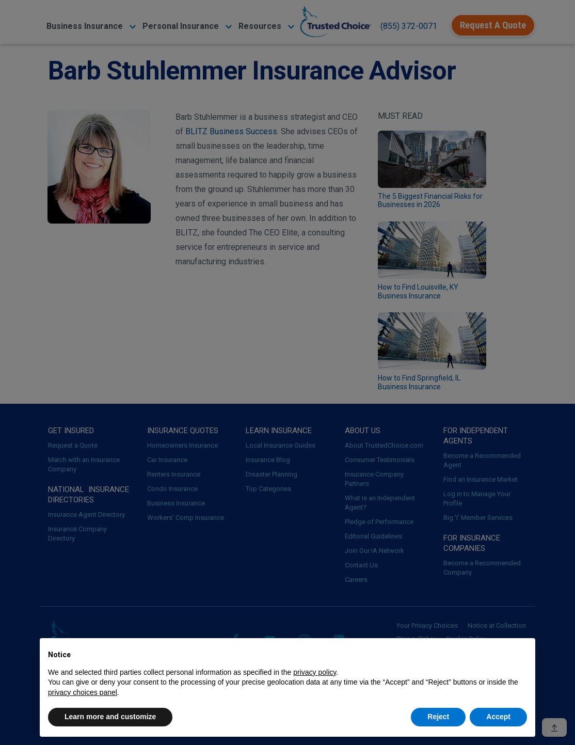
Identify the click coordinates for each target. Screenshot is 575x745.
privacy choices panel (82, 692)
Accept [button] (498, 716)
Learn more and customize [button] (110, 716)
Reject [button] (438, 716)
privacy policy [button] (314, 672)
